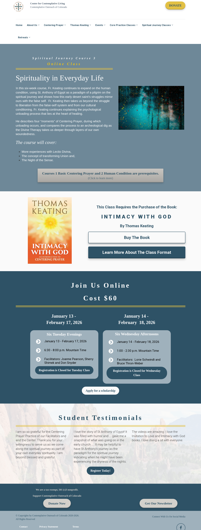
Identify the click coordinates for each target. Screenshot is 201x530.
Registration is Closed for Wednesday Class (137, 373)
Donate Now (57, 503)
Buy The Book (137, 237)
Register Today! (100, 470)
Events (99, 25)
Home (19, 25)
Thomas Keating (79, 25)
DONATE (175, 5)
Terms (75, 526)
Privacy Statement (48, 526)
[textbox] (100, 447)
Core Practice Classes (122, 25)
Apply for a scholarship (100, 390)
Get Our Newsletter (158, 503)
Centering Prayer (54, 25)
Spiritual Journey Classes (156, 25)
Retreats (23, 37)
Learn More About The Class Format (136, 252)
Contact (23, 526)
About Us (32, 25)
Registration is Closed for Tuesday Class (64, 370)
